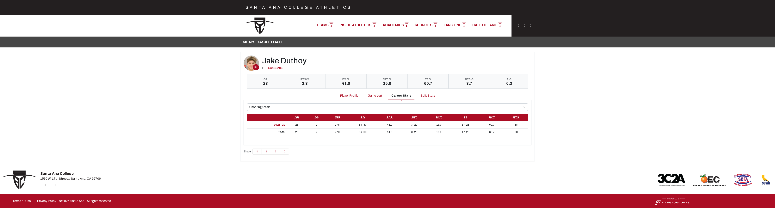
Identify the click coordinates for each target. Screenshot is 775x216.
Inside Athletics (355, 25)
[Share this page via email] (275, 152)
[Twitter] (524, 26)
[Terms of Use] (21, 201)
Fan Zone (452, 25)
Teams (322, 25)
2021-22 (279, 124)
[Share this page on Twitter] (266, 152)
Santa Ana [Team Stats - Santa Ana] (275, 67)
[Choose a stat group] (387, 107)
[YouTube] (529, 26)
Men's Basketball (263, 42)
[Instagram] (518, 26)
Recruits (423, 25)
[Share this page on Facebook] (257, 152)
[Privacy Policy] (46, 201)
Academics (393, 25)
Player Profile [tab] (349, 95)
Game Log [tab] (375, 95)
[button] (325, 26)
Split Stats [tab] (428, 95)
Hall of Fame (484, 25)
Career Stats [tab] (401, 95)
